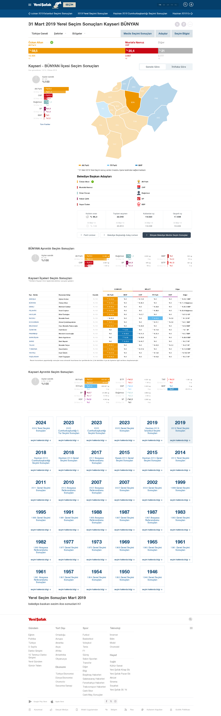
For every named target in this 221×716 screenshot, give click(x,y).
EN (164, 5)
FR (172, 5)
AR (168, 5)
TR (160, 5)
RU (176, 5)
